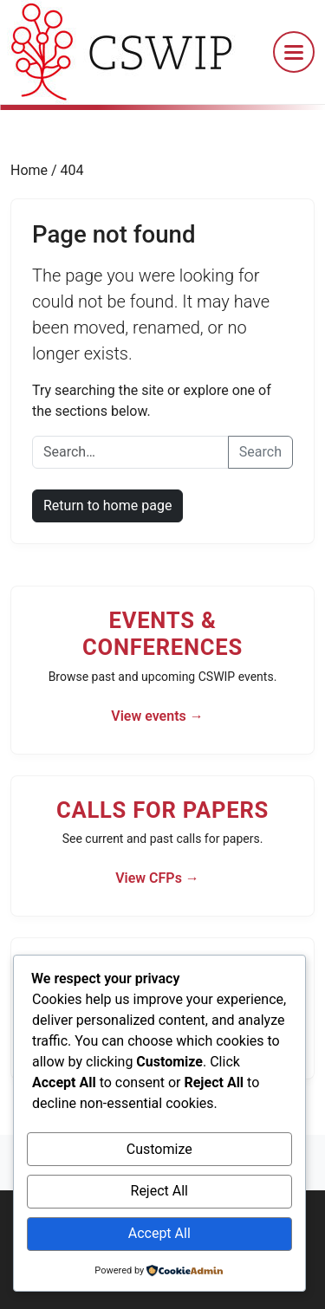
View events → (157, 716)
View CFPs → (157, 878)
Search (260, 452)
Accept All (159, 1233)
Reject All (159, 1191)
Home (30, 170)
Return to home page (107, 505)
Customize (159, 1149)
